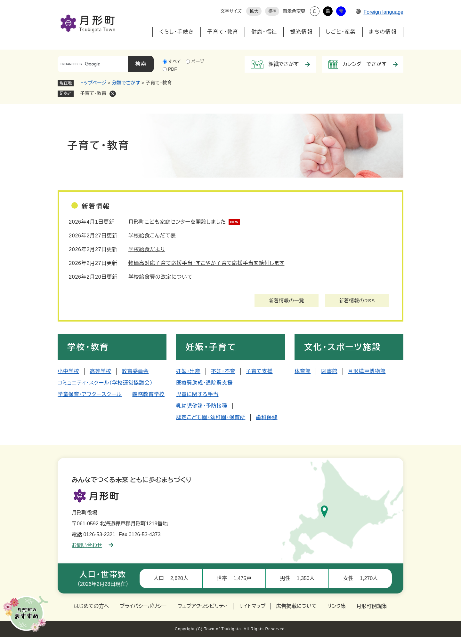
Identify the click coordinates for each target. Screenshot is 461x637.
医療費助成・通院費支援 (204, 383)
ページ (197, 61)
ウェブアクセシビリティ (202, 606)
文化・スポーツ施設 (342, 347)
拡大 (253, 11)
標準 (272, 11)
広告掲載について (296, 606)
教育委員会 (135, 371)
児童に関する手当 (197, 394)
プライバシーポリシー (143, 606)
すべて (174, 61)
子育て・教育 (222, 32)
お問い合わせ (92, 545)
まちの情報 (383, 32)
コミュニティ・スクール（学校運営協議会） (105, 383)
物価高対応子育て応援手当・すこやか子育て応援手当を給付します (206, 263)
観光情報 (301, 32)
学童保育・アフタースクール (90, 394)
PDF (172, 69)
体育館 (303, 371)
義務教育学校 (148, 394)
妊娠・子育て (211, 347)
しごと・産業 (341, 32)
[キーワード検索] (93, 64)
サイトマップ (252, 606)
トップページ (93, 82)
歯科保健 (266, 417)
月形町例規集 (371, 606)
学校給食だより (146, 249)
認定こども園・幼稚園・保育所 (210, 417)
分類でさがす (126, 82)
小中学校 (68, 371)
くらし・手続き (176, 32)
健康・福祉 (264, 32)
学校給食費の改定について (160, 277)
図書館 (329, 371)
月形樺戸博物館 (367, 371)
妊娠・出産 (188, 371)
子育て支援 (259, 371)
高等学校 (100, 371)
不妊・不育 (223, 371)
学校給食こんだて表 (152, 235)
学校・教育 (88, 347)
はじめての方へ (91, 606)
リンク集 (336, 606)
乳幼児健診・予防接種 (201, 406)
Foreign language (379, 12)
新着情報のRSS (357, 300)
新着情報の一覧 (286, 300)
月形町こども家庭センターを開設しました (177, 222)
